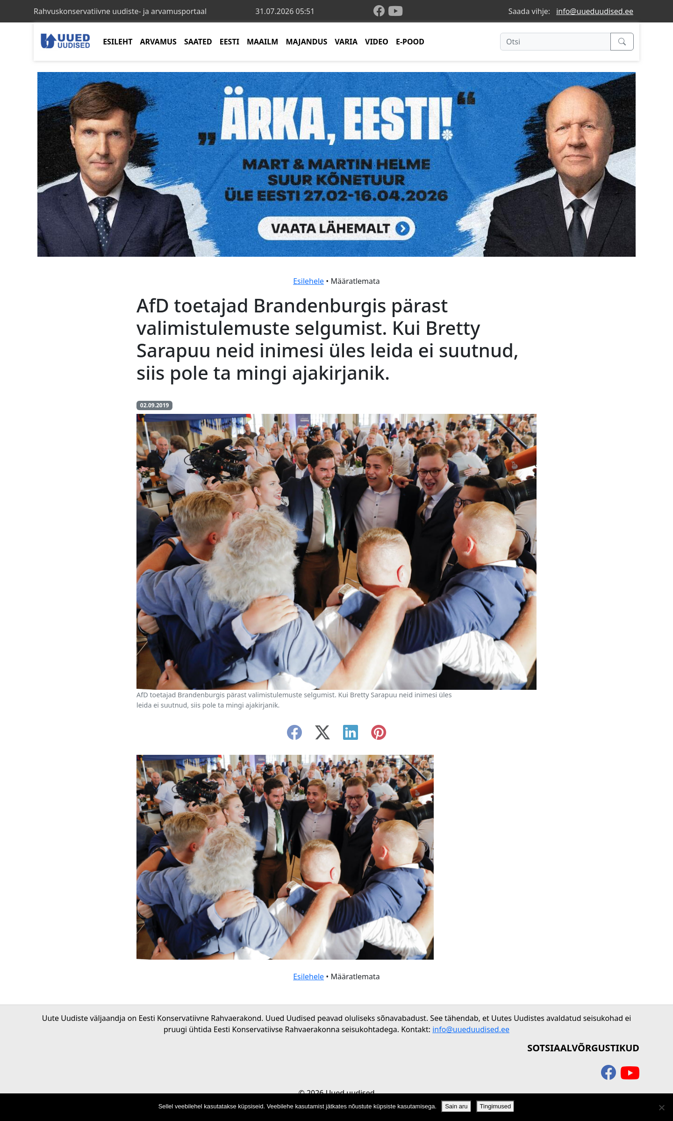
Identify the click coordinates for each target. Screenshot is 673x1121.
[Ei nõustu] (661, 1107)
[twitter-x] (322, 735)
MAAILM (263, 41)
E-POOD (410, 41)
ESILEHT (117, 41)
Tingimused (495, 1106)
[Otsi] (555, 42)
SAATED (198, 41)
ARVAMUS (158, 41)
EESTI (229, 41)
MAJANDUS (306, 41)
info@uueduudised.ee (594, 11)
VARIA (346, 41)
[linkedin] (350, 735)
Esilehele (308, 281)
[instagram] (378, 735)
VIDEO (376, 41)
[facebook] (380, 11)
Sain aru (456, 1106)
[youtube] (395, 11)
